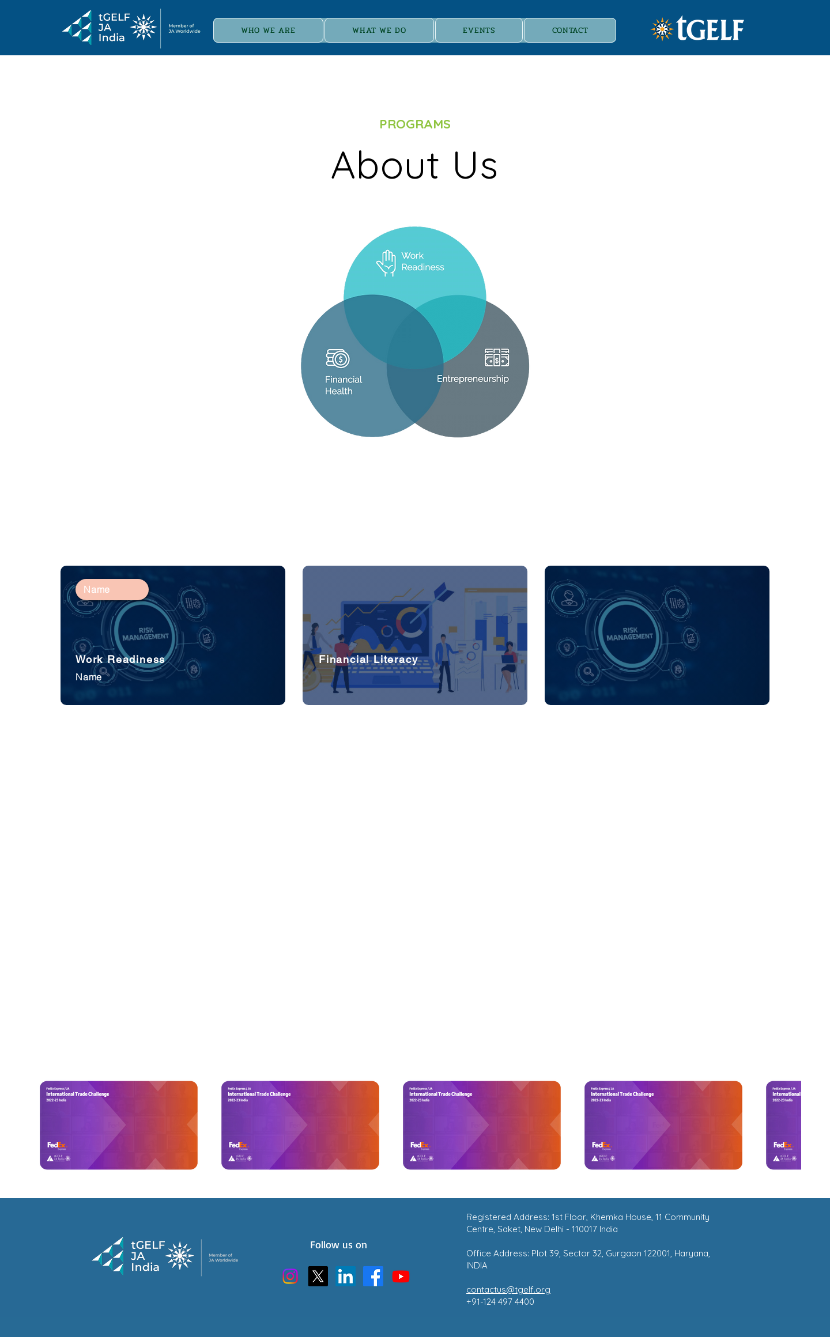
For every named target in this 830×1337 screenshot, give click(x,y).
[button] (479, 30)
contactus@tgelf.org (508, 1289)
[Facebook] (373, 1276)
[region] (414, 332)
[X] (318, 1276)
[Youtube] (401, 1276)
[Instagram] (290, 1276)
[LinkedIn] (345, 1276)
